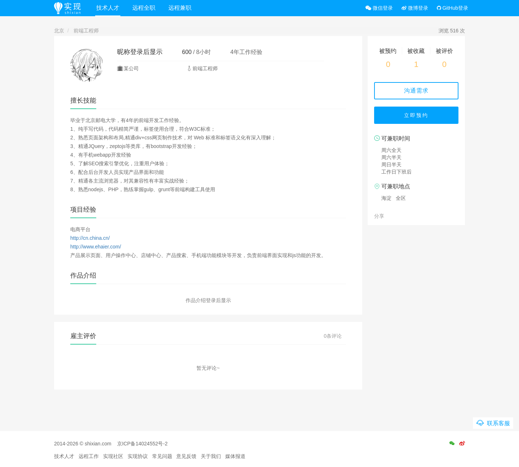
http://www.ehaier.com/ (95, 247)
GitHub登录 (452, 8)
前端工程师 (86, 30)
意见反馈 (186, 456)
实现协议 (138, 456)
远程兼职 (179, 8)
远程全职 (143, 8)
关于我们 (211, 456)
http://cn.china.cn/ (90, 238)
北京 (59, 30)
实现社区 (113, 456)
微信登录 (379, 8)
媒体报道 (235, 456)
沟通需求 (416, 90)
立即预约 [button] (416, 115)
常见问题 (162, 456)
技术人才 (107, 8)
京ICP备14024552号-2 (142, 443)
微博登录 (415, 8)
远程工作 (89, 456)
